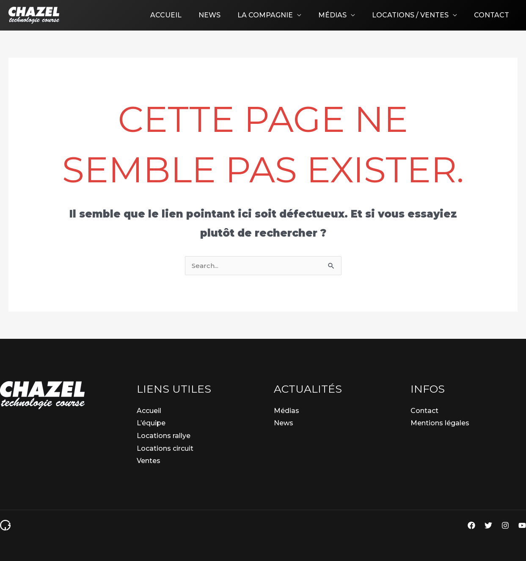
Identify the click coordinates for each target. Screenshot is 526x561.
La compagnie (277, 15)
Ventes (148, 461)
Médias (341, 15)
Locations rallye (163, 436)
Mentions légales (439, 423)
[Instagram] (505, 525)
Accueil (184, 15)
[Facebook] (471, 525)
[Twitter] (488, 525)
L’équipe (151, 423)
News (225, 15)
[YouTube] (522, 525)
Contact (493, 15)
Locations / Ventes (415, 15)
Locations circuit (165, 448)
